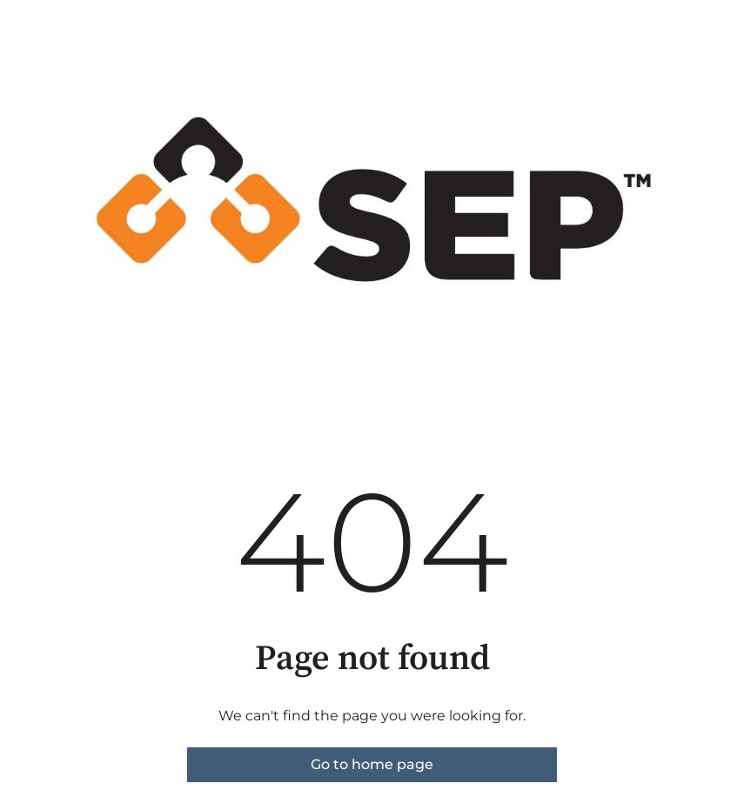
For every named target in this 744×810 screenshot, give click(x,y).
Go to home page (372, 764)
